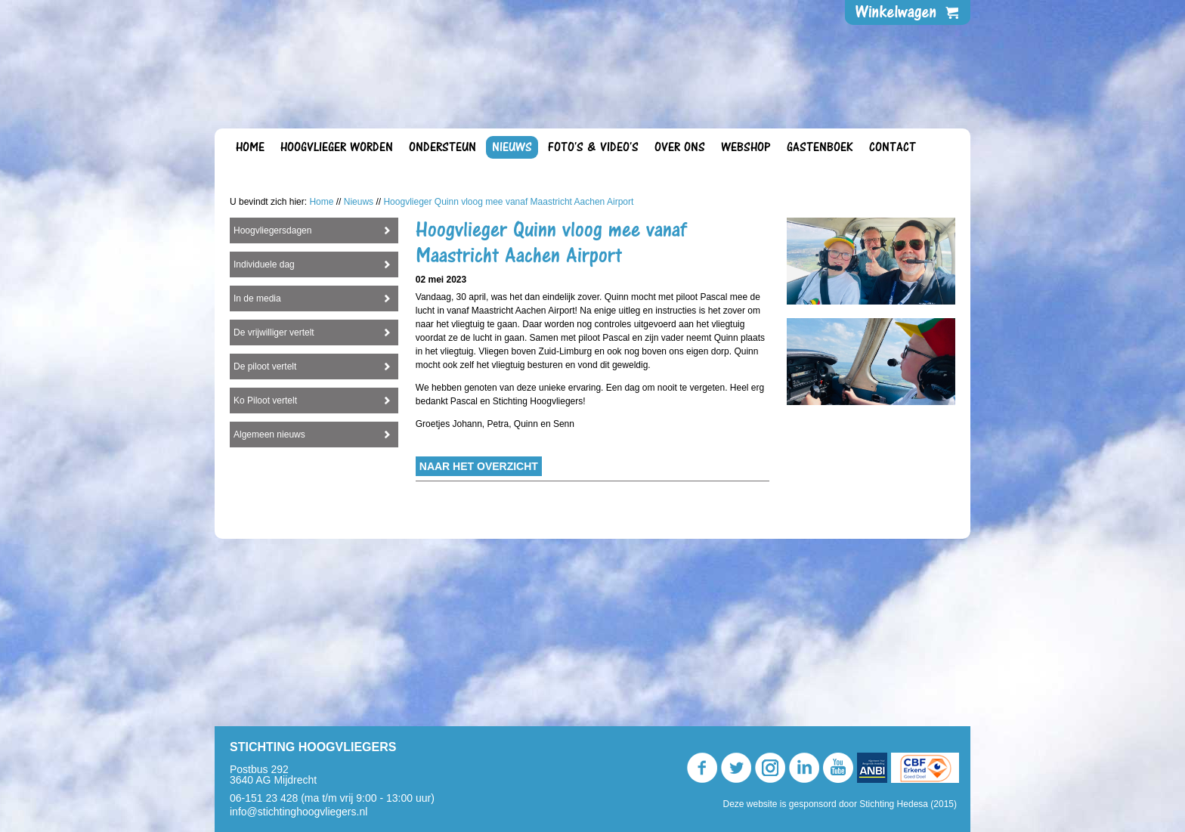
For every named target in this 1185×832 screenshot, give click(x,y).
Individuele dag (264, 436)
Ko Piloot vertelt (265, 573)
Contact (892, 147)
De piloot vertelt (265, 539)
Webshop (746, 147)
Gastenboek (820, 147)
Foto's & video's (593, 147)
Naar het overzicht (478, 639)
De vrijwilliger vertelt (274, 505)
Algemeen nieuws (269, 607)
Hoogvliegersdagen (272, 402)
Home (250, 147)
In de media (257, 470)
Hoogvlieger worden (336, 147)
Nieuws (512, 147)
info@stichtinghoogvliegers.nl (298, 812)
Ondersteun (442, 147)
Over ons (679, 147)
